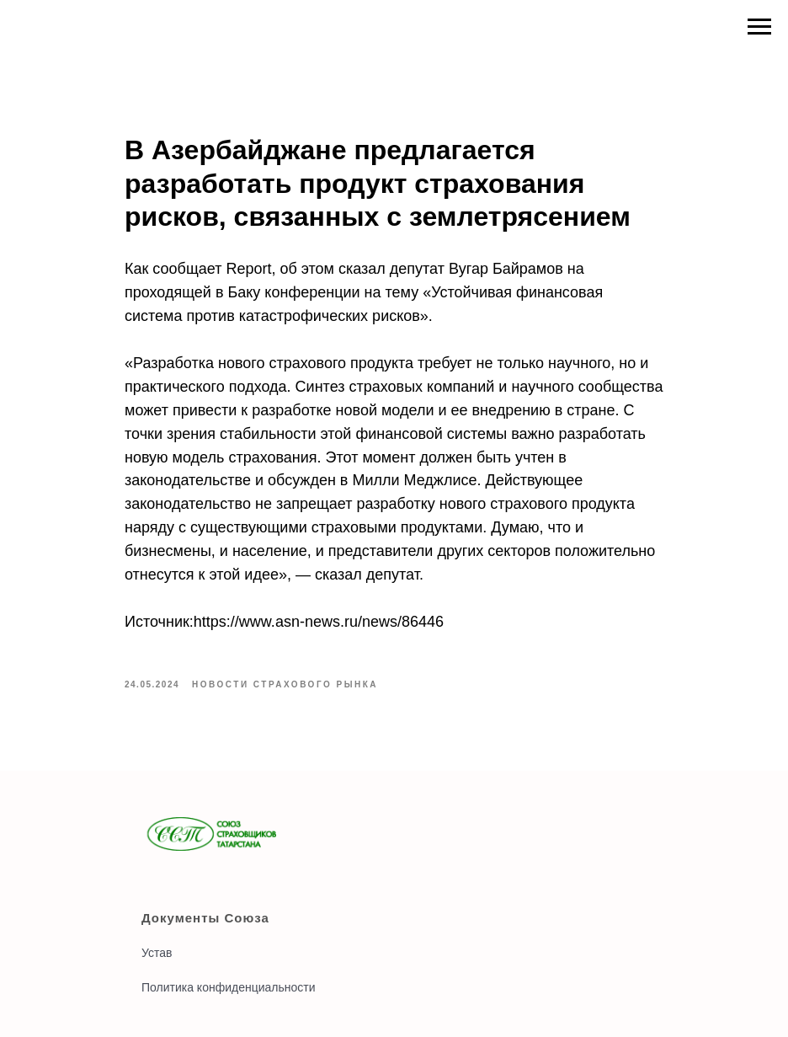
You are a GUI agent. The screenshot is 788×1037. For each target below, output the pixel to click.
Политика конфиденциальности (228, 987)
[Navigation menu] (759, 27)
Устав (156, 952)
